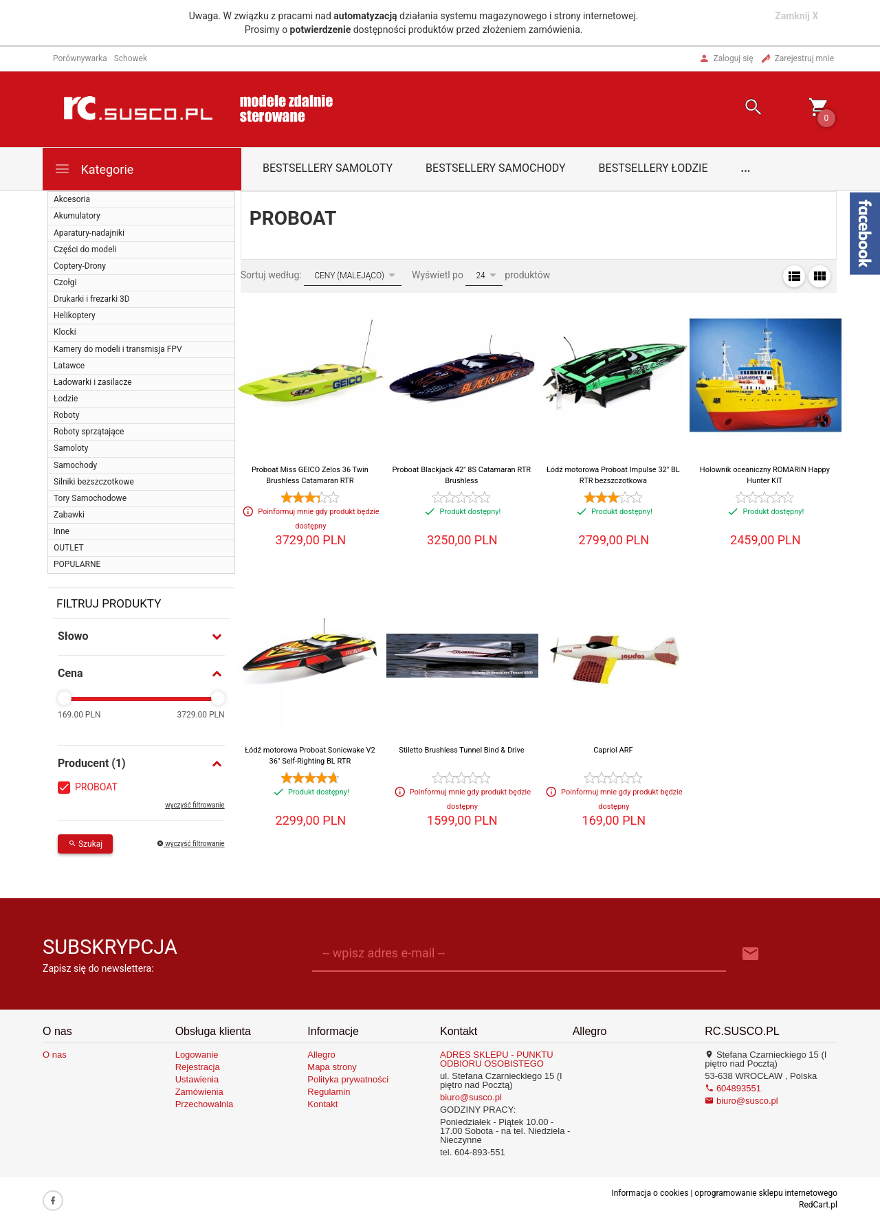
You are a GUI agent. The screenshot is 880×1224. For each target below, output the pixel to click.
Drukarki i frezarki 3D (92, 299)
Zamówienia (199, 1092)
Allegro (321, 1054)
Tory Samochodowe (90, 498)
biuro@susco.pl (471, 1097)
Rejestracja (197, 1067)
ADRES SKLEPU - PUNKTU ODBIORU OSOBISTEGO (496, 1059)
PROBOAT (96, 786)
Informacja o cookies (649, 1193)
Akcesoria (72, 199)
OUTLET (69, 548)
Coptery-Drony (80, 266)
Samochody (75, 465)
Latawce (69, 365)
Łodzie (66, 398)
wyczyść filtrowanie (194, 805)
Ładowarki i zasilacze (93, 382)
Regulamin (328, 1092)
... (746, 168)
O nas (55, 1054)
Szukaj (85, 844)
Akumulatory (77, 216)
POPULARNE (77, 564)
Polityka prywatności (347, 1079)
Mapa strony (332, 1067)
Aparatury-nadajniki (89, 233)
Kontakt (322, 1104)
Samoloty (71, 448)
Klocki (65, 332)
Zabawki (69, 515)
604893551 (733, 1088)
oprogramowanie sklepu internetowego (765, 1193)
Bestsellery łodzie (653, 168)
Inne (61, 531)
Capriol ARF (612, 750)
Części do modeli (85, 249)
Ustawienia (197, 1079)
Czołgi (65, 282)
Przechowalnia (204, 1104)
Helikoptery (75, 315)
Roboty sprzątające (89, 431)
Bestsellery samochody (496, 168)
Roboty (66, 415)
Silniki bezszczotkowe (94, 482)
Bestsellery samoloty (328, 168)
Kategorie (93, 168)
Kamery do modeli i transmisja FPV (118, 349)
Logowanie (197, 1054)
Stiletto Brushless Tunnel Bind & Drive (461, 750)
